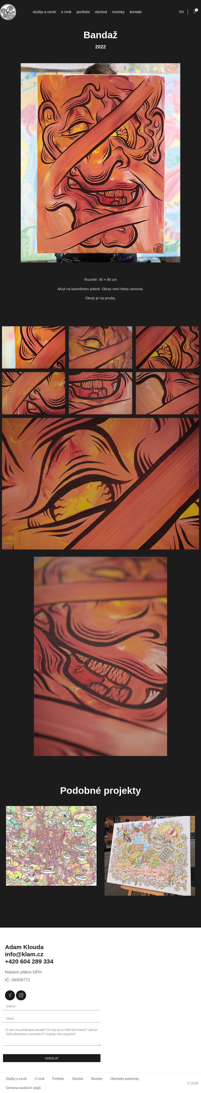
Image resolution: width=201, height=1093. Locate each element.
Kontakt (136, 12)
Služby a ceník (44, 12)
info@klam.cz (24, 954)
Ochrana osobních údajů (23, 1088)
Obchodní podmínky (124, 1078)
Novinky (118, 12)
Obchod (101, 12)
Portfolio (83, 12)
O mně (66, 12)
